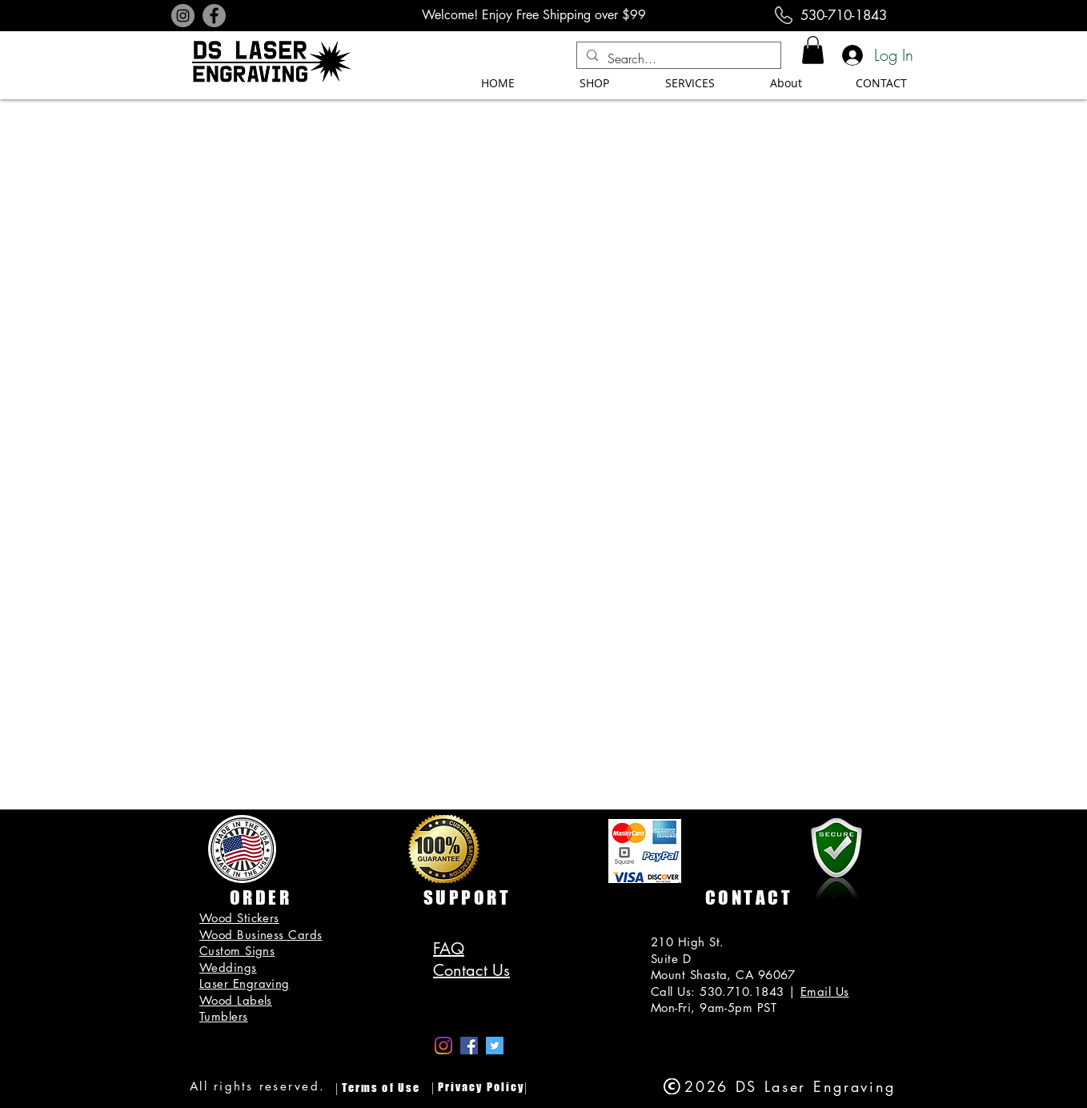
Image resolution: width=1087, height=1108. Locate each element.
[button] (812, 50)
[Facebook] (214, 15)
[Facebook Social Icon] (469, 1045)
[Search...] (677, 58)
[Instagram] (183, 15)
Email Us (824, 991)
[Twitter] (494, 1045)
